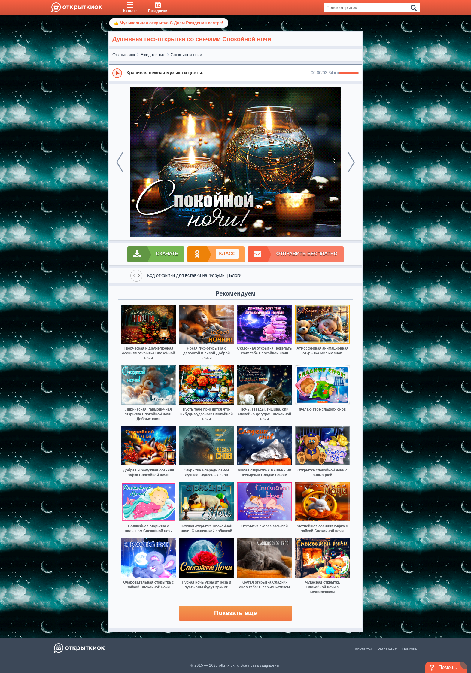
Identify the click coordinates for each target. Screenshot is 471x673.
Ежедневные (152, 54)
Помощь (409, 649)
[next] (351, 162)
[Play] (117, 73)
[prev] (120, 162)
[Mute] (336, 73)
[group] (235, 73)
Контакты (363, 649)
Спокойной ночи (186, 54)
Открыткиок (123, 54)
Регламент (387, 649)
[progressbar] (349, 73)
